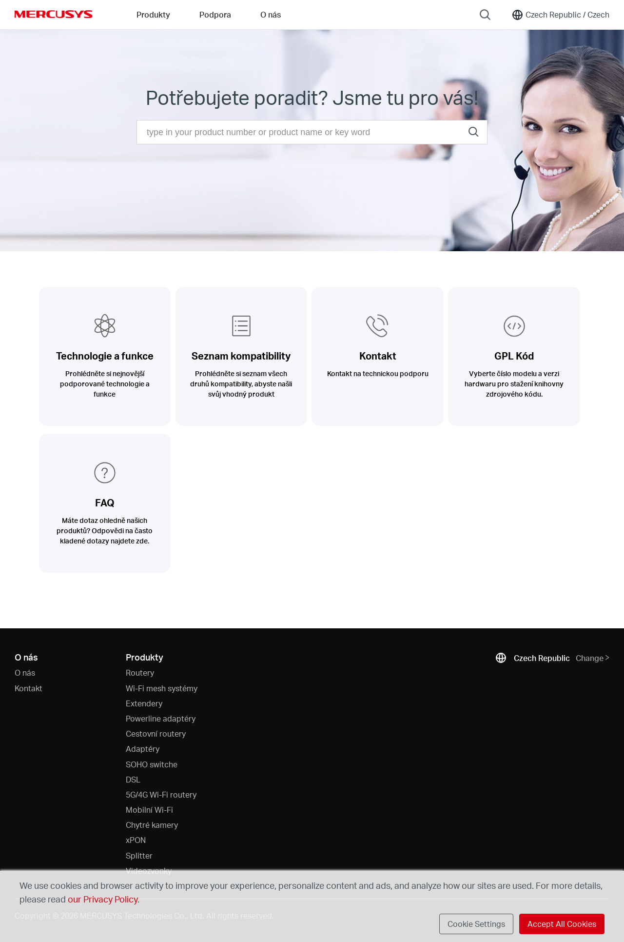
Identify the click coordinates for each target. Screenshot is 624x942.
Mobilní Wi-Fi (149, 809)
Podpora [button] (215, 14)
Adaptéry (142, 748)
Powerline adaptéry (160, 718)
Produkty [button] (153, 14)
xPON (136, 839)
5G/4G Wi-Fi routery (161, 794)
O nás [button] (270, 14)
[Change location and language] (560, 14)
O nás (25, 672)
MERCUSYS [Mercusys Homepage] (54, 14)
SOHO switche (151, 764)
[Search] (485, 14)
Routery (140, 672)
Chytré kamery (152, 824)
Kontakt (28, 688)
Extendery (144, 703)
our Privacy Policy (102, 898)
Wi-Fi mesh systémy (161, 688)
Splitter (139, 855)
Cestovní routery (156, 733)
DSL (133, 779)
